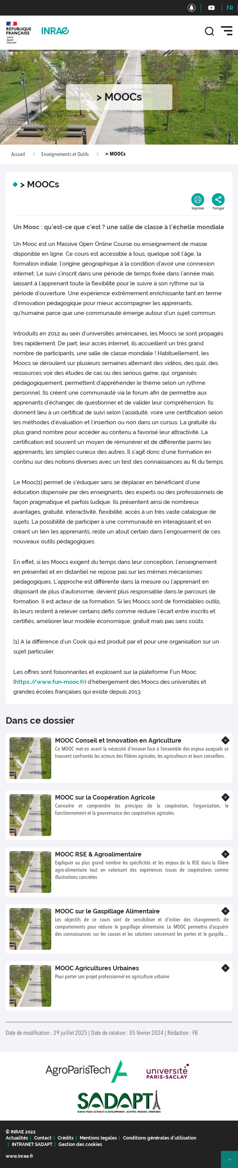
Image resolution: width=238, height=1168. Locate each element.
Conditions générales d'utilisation (159, 1138)
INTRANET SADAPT (32, 1144)
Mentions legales (98, 1138)
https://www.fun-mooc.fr (50, 681)
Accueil (18, 154)
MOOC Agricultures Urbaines (97, 968)
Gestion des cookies (80, 1144)
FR (230, 8)
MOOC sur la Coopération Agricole (105, 797)
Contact (43, 1138)
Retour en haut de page (232, 1162)
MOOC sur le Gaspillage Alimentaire (107, 911)
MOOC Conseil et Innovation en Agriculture (118, 740)
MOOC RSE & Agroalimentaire (98, 854)
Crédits (66, 1138)
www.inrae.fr (19, 1156)
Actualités (17, 1138)
